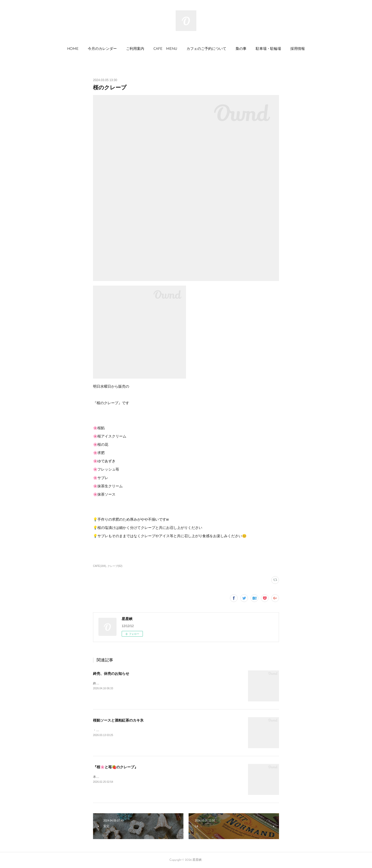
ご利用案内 (135, 49)
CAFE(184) (99, 566)
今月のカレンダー (102, 49)
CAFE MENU (165, 49)
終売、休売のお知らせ (111, 673)
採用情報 (297, 49)
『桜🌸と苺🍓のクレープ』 (115, 767)
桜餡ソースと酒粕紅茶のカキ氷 (118, 720)
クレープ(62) (114, 566)
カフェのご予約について (206, 49)
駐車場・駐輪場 (268, 49)
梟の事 (241, 49)
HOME (73, 49)
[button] (73, 49)
